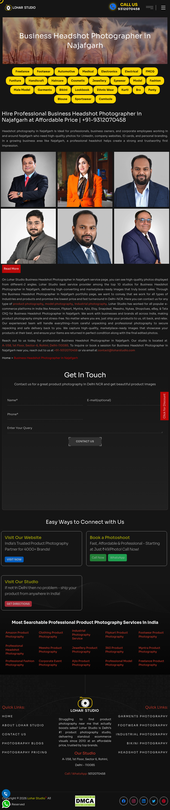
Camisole (105, 99)
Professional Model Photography (118, 663)
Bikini (63, 90)
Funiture (15, 80)
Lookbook (82, 90)
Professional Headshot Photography (15, 649)
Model (137, 80)
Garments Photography (143, 716)
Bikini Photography (147, 743)
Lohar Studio (37, 798)
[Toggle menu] (161, 7)
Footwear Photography (143, 725)
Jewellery (99, 80)
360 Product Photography (114, 650)
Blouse (62, 99)
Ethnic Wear (105, 90)
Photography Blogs (23, 743)
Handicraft (36, 80)
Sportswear (83, 99)
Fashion (155, 80)
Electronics (109, 71)
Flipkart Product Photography (116, 634)
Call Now (96, 557)
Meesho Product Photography (50, 650)
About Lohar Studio (23, 725)
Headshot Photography (143, 752)
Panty (152, 90)
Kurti (124, 90)
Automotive (66, 71)
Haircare (57, 80)
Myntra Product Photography (149, 650)
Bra (138, 90)
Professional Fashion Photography (20, 663)
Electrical (131, 71)
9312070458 (96, 774)
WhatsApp (115, 557)
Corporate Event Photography (50, 663)
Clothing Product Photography (51, 634)
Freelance (22, 71)
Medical (88, 71)
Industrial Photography (142, 734)
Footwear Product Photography (151, 634)
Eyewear (120, 80)
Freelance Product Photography (151, 663)
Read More (11, 269)
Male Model (22, 90)
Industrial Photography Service (81, 634)
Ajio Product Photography (81, 663)
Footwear (43, 71)
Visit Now (12, 559)
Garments (45, 90)
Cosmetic (78, 80)
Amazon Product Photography (17, 634)
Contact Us (14, 734)
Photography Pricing (24, 752)
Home (6, 358)
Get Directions (16, 604)
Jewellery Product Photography (85, 650)
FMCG (150, 71)
